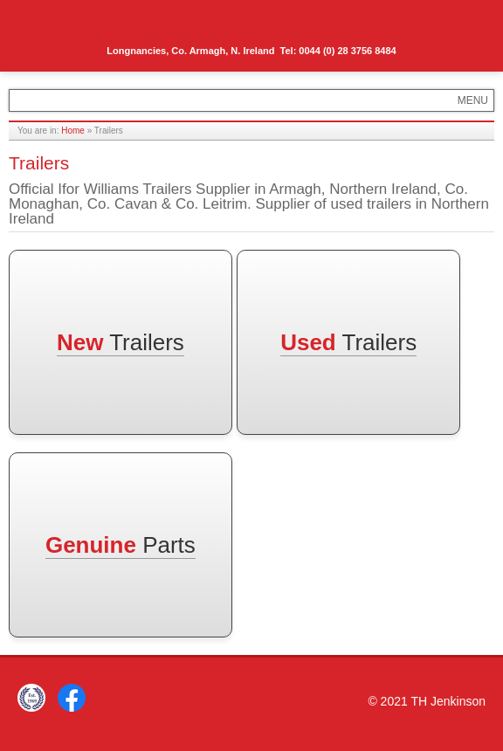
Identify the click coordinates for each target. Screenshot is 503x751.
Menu (465, 23)
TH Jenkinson (87, 26)
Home (73, 130)
